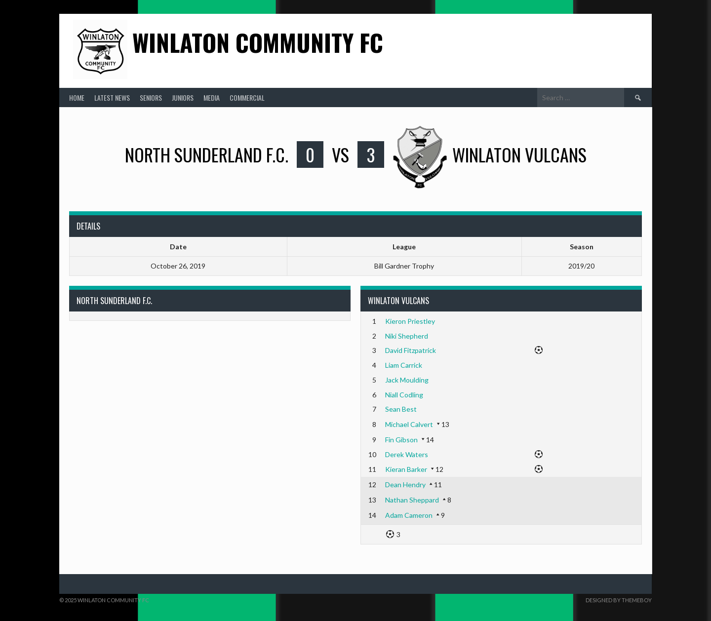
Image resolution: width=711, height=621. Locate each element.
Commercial (247, 97)
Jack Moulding (407, 380)
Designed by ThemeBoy (619, 600)
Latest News (112, 97)
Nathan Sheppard (412, 500)
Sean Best (401, 409)
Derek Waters (406, 454)
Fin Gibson (401, 439)
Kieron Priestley (410, 321)
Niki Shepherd (406, 336)
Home (76, 97)
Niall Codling (404, 394)
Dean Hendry (405, 484)
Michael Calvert (409, 424)
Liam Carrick (403, 365)
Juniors (183, 97)
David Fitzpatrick (410, 350)
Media (211, 97)
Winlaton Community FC (257, 42)
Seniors (151, 97)
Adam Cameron (409, 515)
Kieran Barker (406, 469)
